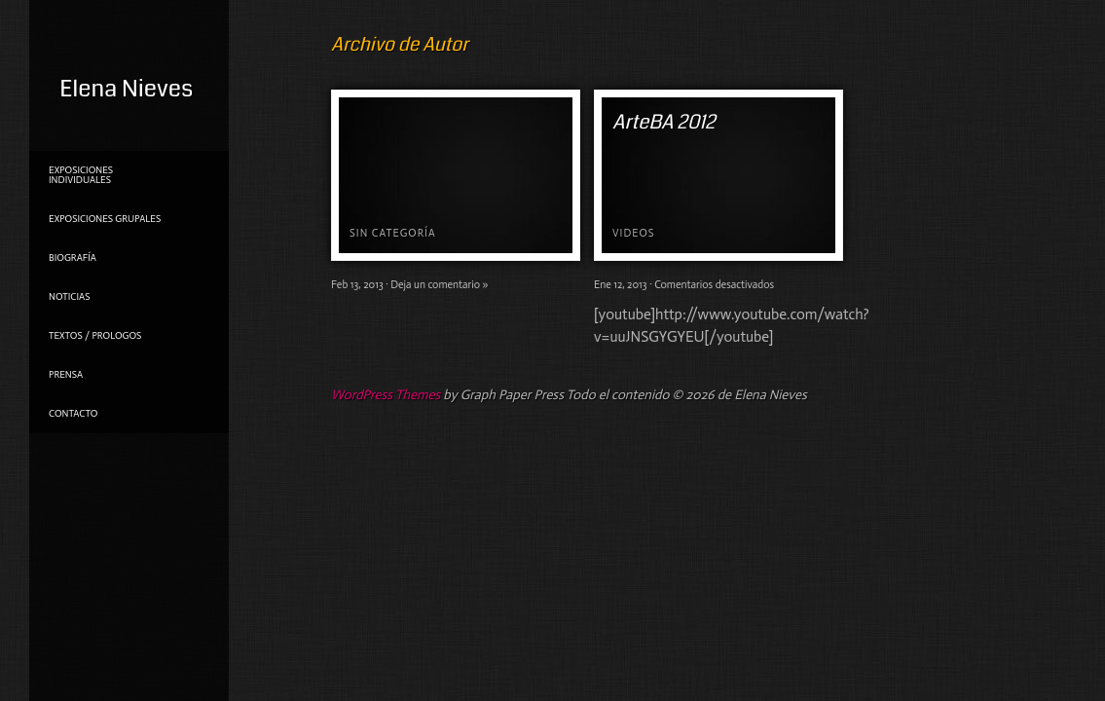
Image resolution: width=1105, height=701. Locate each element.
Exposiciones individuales (81, 175)
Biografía (72, 258)
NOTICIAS (69, 297)
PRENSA (66, 375)
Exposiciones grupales (105, 219)
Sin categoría (393, 233)
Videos (633, 233)
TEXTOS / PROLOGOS (95, 336)
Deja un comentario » (439, 284)
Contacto (73, 414)
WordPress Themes (385, 395)
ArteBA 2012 (664, 122)
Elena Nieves (126, 88)
